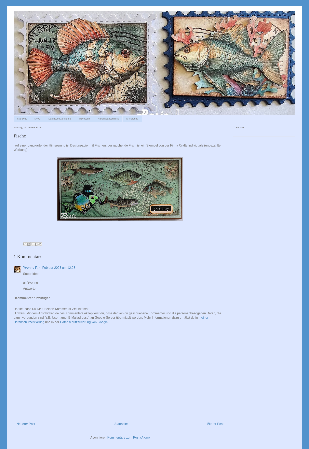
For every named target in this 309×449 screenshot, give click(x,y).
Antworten (30, 288)
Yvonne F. (30, 267)
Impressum (84, 118)
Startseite (22, 118)
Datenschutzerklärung (60, 118)
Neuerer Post (26, 424)
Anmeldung (132, 118)
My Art (37, 118)
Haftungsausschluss (108, 118)
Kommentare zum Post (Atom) (128, 437)
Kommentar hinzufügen (32, 298)
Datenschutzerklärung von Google (84, 322)
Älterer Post (215, 424)
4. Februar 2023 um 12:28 (57, 267)
